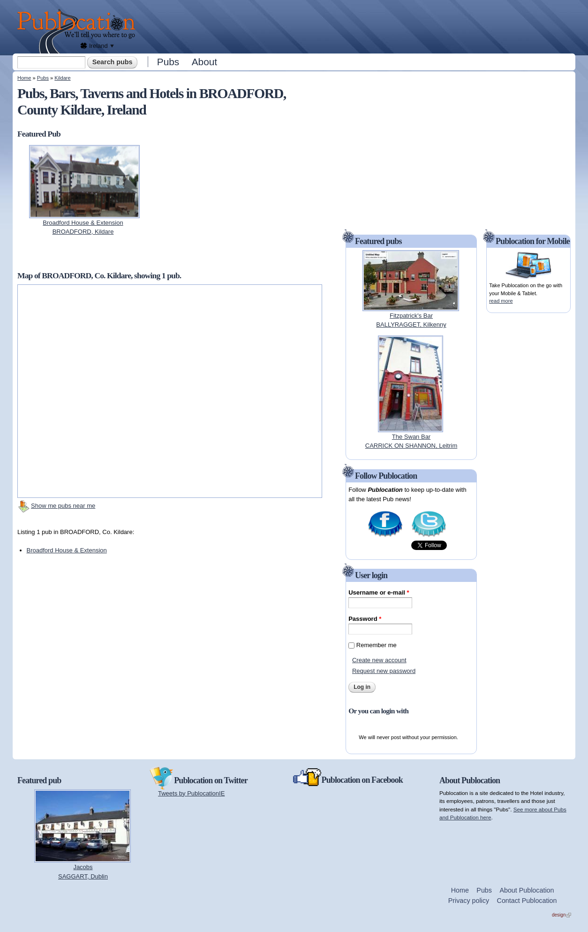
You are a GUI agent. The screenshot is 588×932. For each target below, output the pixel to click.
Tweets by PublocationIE (191, 793)
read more (501, 301)
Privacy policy (468, 900)
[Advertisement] (357, 26)
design (561, 914)
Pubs (168, 61)
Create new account (379, 660)
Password (364, 618)
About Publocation (526, 890)
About (204, 61)
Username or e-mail (378, 592)
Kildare (62, 78)
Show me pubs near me (63, 505)
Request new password (383, 670)
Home (24, 78)
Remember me (376, 645)
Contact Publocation (527, 900)
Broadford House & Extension (67, 550)
